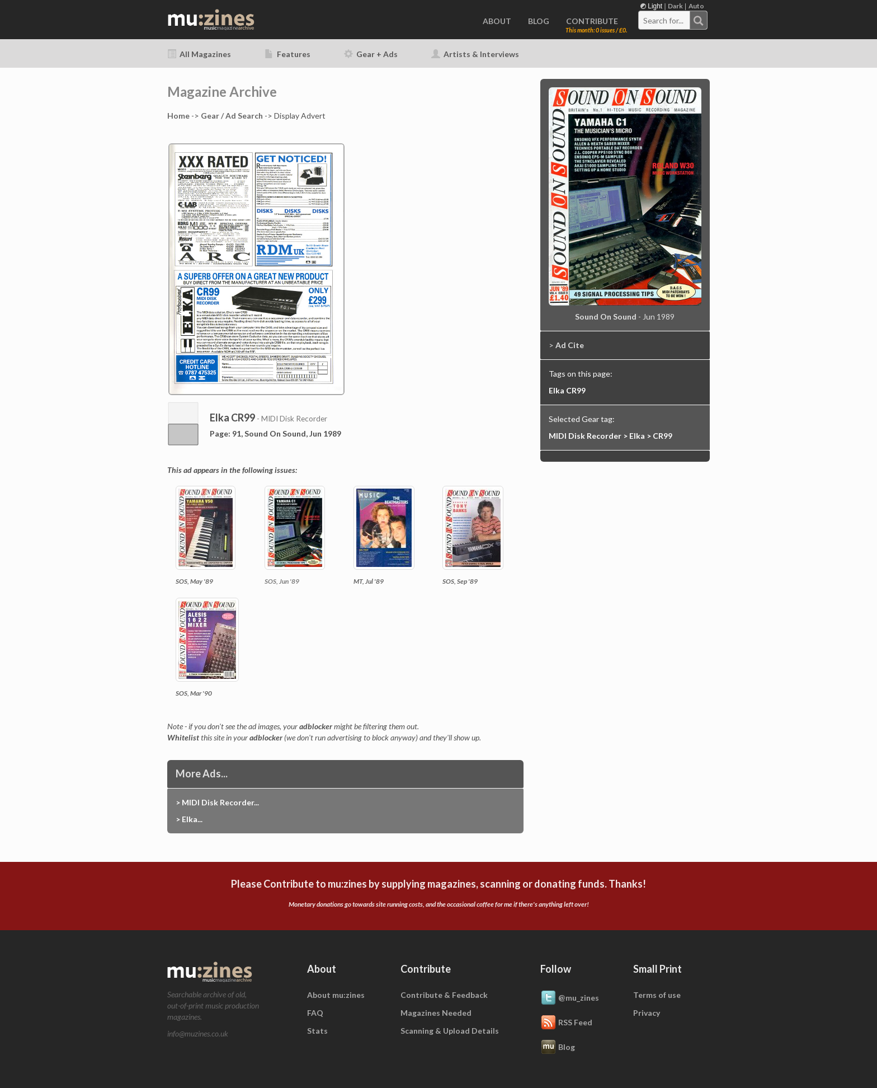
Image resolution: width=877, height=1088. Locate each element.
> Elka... (189, 819)
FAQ (315, 1012)
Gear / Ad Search (232, 115)
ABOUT (497, 21)
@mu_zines (569, 998)
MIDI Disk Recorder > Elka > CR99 (610, 435)
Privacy (646, 1012)
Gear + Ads (371, 54)
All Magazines (199, 54)
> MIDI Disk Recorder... (217, 802)
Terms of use (657, 995)
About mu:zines (336, 995)
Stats (317, 1030)
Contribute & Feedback (444, 995)
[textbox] (664, 21)
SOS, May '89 (194, 581)
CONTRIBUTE (592, 21)
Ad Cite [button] (569, 345)
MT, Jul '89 (368, 581)
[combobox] (673, 20)
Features (287, 54)
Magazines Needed (435, 1012)
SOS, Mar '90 (194, 693)
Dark (675, 6)
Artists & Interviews (475, 54)
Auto (696, 6)
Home (178, 115)
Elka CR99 (567, 390)
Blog (557, 1048)
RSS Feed (566, 1023)
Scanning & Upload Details (449, 1030)
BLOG (538, 21)
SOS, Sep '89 (460, 581)
